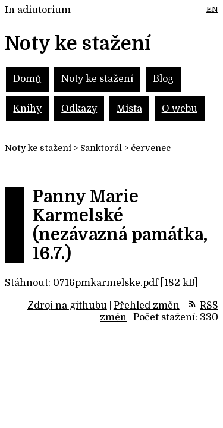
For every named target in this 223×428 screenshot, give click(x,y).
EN (212, 9)
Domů (27, 79)
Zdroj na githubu (67, 305)
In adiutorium (38, 10)
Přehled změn (147, 305)
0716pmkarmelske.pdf (105, 283)
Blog (163, 79)
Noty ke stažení (97, 79)
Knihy (27, 108)
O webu (179, 108)
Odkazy (79, 108)
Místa (129, 108)
